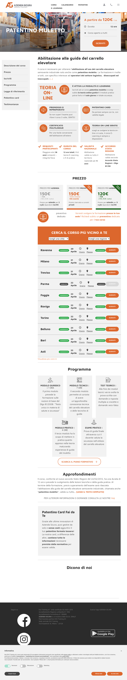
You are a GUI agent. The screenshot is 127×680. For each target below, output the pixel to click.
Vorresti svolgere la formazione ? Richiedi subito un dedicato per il (97, 216)
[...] (51, 79)
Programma (10, 85)
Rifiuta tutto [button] (98, 673)
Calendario (67, 5)
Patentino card (11, 97)
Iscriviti (100, 43)
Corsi (54, 5)
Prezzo (7, 72)
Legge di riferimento (14, 91)
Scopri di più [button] (12, 673)
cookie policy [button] (65, 656)
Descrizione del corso (14, 65)
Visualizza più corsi (48, 359)
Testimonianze (11, 104)
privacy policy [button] (67, 654)
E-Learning (56, 8)
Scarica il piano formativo (79, 462)
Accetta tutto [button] (115, 673)
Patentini (83, 5)
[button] (121, 651)
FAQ (113, 499)
